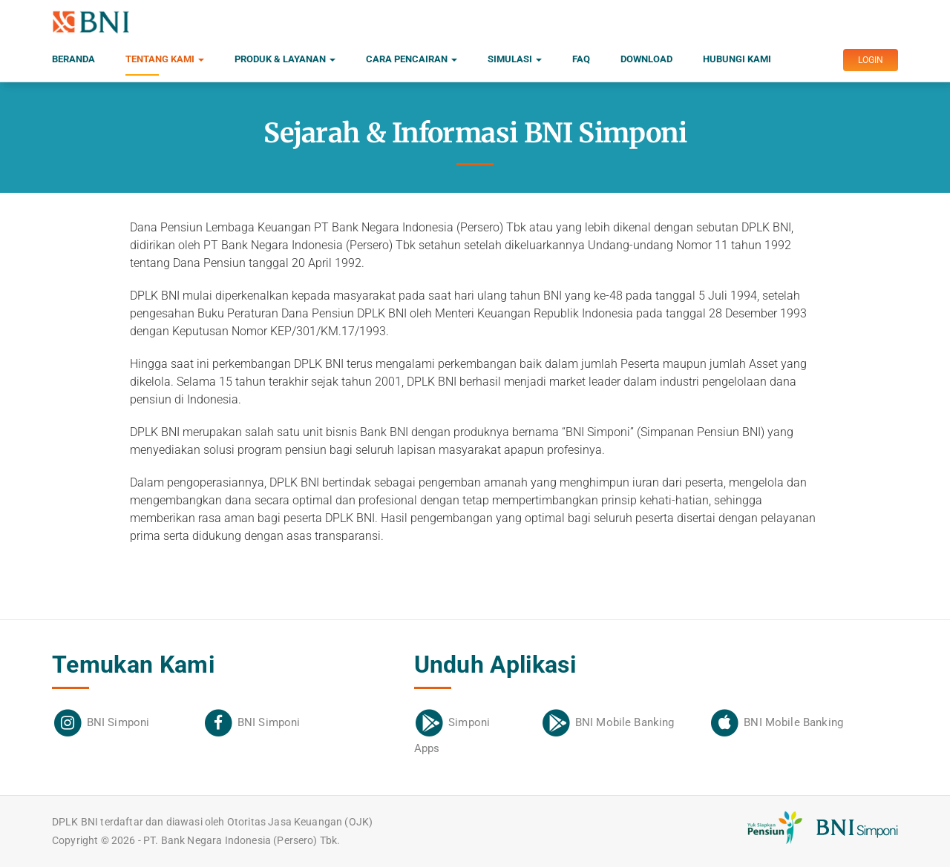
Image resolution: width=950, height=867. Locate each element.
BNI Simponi (118, 722)
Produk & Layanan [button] (285, 59)
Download (646, 59)
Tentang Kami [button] (164, 64)
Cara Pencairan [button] (411, 59)
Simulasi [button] (515, 59)
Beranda (73, 59)
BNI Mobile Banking (625, 722)
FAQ (581, 59)
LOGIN (870, 60)
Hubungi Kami (737, 59)
